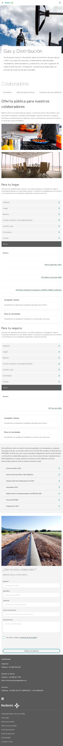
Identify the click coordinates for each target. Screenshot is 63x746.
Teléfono (6, 601)
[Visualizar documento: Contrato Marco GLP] (13, 468)
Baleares (6, 214)
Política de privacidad (8, 726)
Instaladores (7, 92)
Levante (6, 238)
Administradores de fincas (25, 92)
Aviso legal (5, 718)
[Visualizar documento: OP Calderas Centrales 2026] (51, 277)
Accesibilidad (5, 738)
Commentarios (8, 620)
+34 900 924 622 (14, 667)
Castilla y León (8, 226)
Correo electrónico (9, 610)
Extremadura (7, 232)
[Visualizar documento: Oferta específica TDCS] (53, 265)
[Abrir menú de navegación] (2, 3)
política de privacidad (28, 638)
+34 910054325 (37, 690)
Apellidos (6, 591)
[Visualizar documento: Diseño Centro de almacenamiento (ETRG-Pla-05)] (23, 493)
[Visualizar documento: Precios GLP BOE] (12, 500)
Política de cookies (7, 722)
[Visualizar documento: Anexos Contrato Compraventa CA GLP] (20, 481)
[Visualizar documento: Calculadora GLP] (12, 487)
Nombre (5, 581)
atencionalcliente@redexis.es (16, 680)
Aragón (5, 208)
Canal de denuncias (8, 734)
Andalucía (6, 202)
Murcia (5, 244)
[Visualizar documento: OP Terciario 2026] (55, 408)
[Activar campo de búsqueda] (60, 3)
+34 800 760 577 (15, 690)
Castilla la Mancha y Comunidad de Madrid (17, 220)
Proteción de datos (7, 730)
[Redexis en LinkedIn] (2, 699)
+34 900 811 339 (14, 677)
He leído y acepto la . (21, 638)
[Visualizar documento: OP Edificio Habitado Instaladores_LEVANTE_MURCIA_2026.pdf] (39, 290)
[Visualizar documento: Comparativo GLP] (12, 506)
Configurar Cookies (7, 741)
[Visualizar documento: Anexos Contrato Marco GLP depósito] (19, 474)
